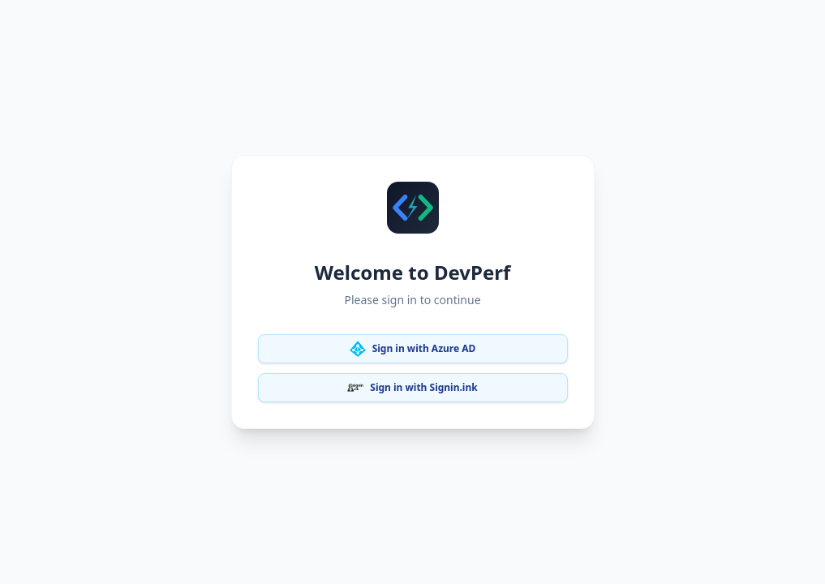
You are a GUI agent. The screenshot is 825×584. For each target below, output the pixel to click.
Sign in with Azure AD (413, 349)
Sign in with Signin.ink (412, 388)
